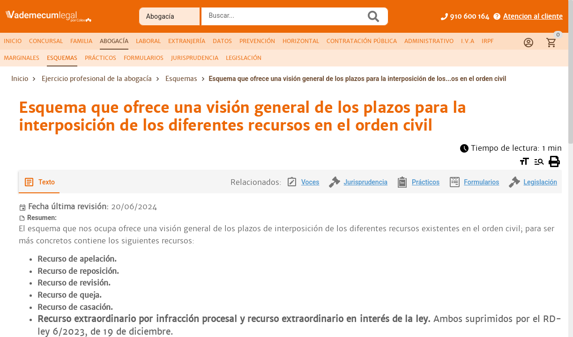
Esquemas (181, 78)
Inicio (19, 78)
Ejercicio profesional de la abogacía (97, 78)
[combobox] (285, 19)
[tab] (12, 41)
